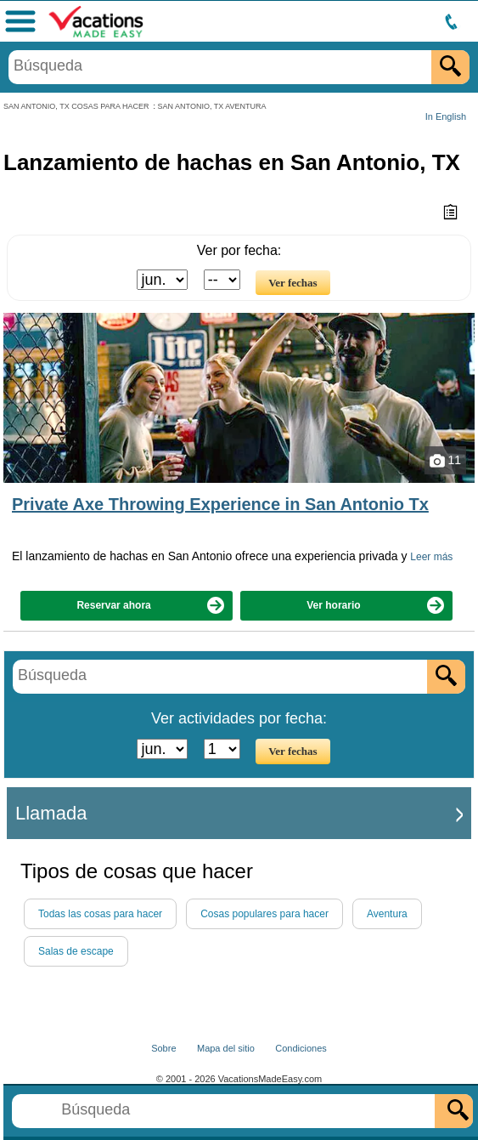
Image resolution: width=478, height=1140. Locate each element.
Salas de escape (76, 951)
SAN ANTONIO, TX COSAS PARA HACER (76, 106)
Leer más (431, 557)
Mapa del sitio (226, 1048)
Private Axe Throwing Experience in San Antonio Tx (220, 504)
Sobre (163, 1048)
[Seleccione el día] (222, 279)
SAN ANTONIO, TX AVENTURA (212, 106)
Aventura (387, 914)
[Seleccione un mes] (162, 279)
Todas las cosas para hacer (100, 914)
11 (445, 460)
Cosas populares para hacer (264, 914)
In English (445, 116)
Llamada (51, 813)
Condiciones (301, 1048)
